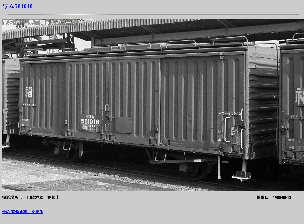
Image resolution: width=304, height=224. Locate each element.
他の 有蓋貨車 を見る (22, 212)
